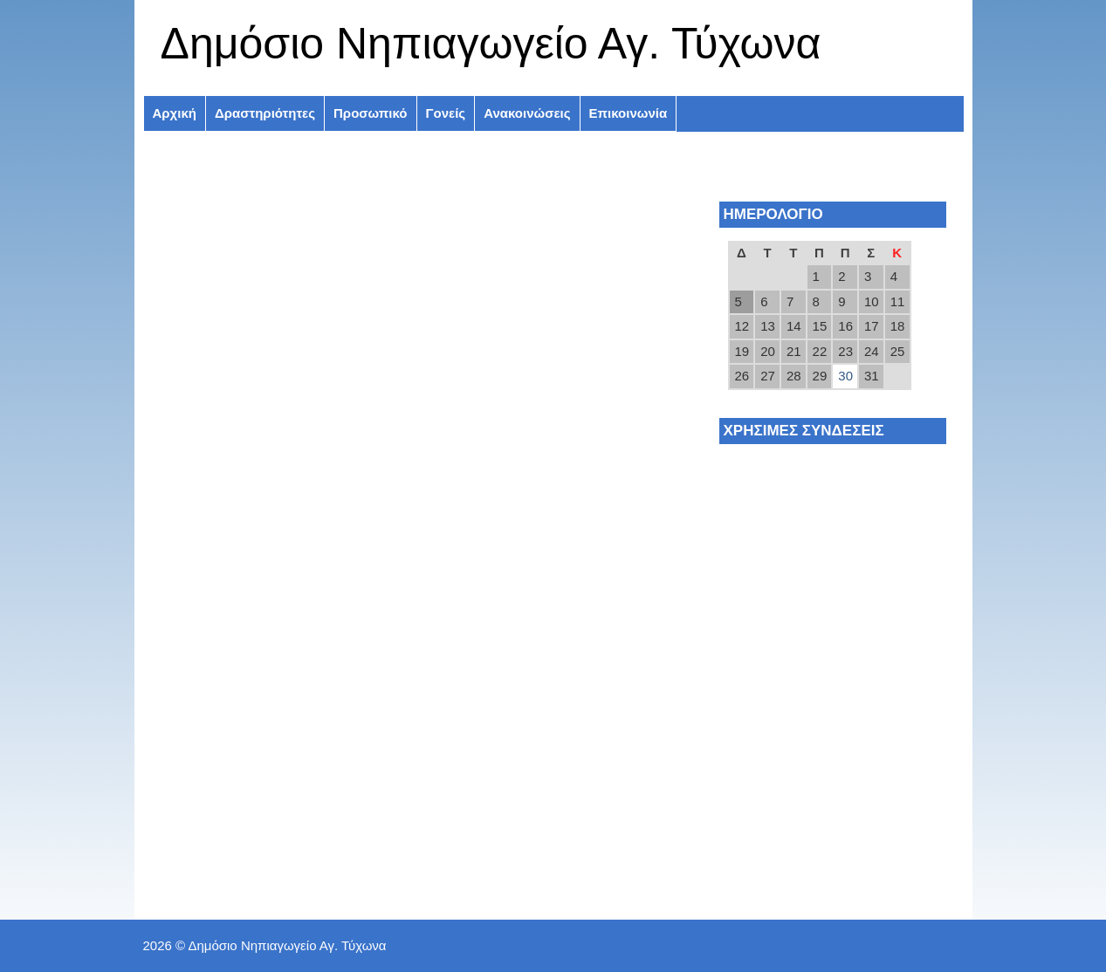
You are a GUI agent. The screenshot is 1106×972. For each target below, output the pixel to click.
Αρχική (174, 113)
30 (845, 375)
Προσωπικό (370, 113)
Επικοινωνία (628, 113)
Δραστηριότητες (265, 113)
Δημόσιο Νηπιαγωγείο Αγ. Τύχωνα (491, 43)
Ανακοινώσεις (527, 113)
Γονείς (446, 113)
